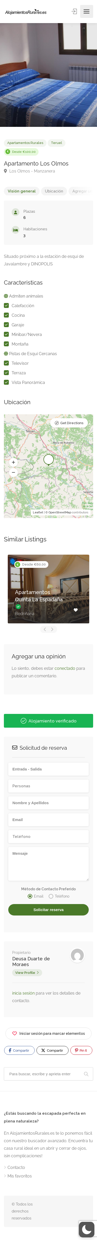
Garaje (18, 324)
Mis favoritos (20, 1176)
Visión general (22, 191)
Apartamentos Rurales (25, 143)
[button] (13, 462)
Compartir (19, 1050)
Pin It (81, 1050)
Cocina (18, 315)
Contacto (16, 1167)
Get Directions (71, 423)
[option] (48, 75)
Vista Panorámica (28, 382)
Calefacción (23, 305)
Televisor (20, 363)
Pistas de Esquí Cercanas (33, 353)
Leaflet (38, 512)
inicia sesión (24, 993)
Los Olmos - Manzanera (29, 171)
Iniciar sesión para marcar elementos (48, 1033)
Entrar (74, 11)
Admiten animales (26, 296)
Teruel (56, 143)
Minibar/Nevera (27, 334)
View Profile (25, 973)
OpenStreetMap (60, 512)
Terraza (19, 372)
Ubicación (54, 191)
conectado (65, 668)
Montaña (20, 344)
